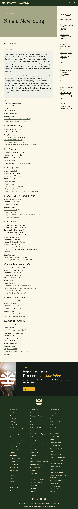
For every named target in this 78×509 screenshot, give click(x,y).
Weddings (53, 419)
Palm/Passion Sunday (16, 440)
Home (6, 13)
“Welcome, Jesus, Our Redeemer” (15, 286)
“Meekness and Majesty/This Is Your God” (18, 145)
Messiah (63, 79)
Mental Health (34, 452)
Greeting (52, 439)
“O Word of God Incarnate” (13, 140)
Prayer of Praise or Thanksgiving (55, 487)
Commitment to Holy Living (57, 457)
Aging (11, 478)
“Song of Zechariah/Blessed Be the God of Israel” (21, 215)
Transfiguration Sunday (16, 428)
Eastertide (12, 452)
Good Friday (13, 446)
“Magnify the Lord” (10, 189)
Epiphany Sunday (15, 419)
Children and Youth (15, 488)
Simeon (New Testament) (64, 29)
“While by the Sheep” (11, 290)
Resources (13, 13)
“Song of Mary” (9, 184)
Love (66, 54)
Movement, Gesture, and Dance (39, 461)
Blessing (12, 484)
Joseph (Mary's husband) (65, 75)
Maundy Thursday (15, 443)
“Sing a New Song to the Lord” (14, 351)
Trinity (51, 416)
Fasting (32, 431)
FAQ (61, 3)
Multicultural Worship (36, 464)
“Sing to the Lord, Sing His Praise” (16, 121)
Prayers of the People (56, 480)
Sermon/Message (55, 466)
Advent (63, 22)
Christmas (69, 22)
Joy (62, 54)
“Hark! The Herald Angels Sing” (15, 330)
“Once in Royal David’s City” (13, 257)
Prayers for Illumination (56, 460)
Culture (32, 422)
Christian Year (14, 491)
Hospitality (33, 440)
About (41, 3)
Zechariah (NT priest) (66, 36)
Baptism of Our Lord (15, 425)
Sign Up (29, 389)
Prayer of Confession (56, 448)
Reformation (33, 488)
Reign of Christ (46, 28)
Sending (52, 491)
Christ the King (14, 470)
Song (62, 31)
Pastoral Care (34, 473)
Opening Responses (55, 442)
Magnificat (25, 28)
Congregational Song (36, 416)
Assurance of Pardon (56, 454)
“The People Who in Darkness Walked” (17, 260)
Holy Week (13, 437)
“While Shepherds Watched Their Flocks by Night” (21, 288)
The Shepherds (64, 34)
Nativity (34, 28)
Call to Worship (54, 436)
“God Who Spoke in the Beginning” (16, 316)
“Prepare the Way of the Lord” (14, 217)
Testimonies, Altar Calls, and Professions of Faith (58, 476)
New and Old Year (35, 467)
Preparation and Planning (37, 479)
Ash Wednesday (14, 434)
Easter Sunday (14, 449)
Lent (11, 431)
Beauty (12, 481)
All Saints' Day (14, 467)
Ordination (33, 470)
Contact (51, 3)
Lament (52, 451)
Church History (34, 409)
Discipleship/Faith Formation (38, 428)
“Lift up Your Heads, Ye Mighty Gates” (17, 119)
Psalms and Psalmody (36, 482)
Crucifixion (64, 72)
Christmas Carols (12, 28)
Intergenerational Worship (37, 443)
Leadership (33, 449)
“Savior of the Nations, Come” (14, 142)
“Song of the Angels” (11, 314)
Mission (32, 458)
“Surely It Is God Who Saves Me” (15, 186)
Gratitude (32, 437)
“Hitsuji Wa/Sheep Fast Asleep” (15, 293)
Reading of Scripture (56, 463)
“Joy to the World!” (10, 349)
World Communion (55, 425)
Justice (32, 446)
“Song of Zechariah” (11, 212)
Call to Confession (55, 445)
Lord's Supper (54, 483)
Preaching (33, 476)
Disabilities (33, 425)
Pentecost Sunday (15, 458)
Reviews (32, 491)
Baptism (52, 469)
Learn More (66, 39)
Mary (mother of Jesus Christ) (67, 26)
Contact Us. (52, 506)
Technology (53, 413)
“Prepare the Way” (10, 210)
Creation (32, 419)
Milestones (33, 455)
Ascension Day (14, 455)
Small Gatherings (55, 409)
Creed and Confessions (56, 472)
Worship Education (55, 428)
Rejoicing (63, 58)
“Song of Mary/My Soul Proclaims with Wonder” (20, 191)
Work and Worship (55, 422)
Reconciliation (34, 485)
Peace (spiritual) (65, 56)
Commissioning (34, 413)
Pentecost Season (15, 461)
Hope (69, 52)
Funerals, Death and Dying (37, 434)
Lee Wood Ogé (11, 43)
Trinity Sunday (14, 464)
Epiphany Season (15, 422)
